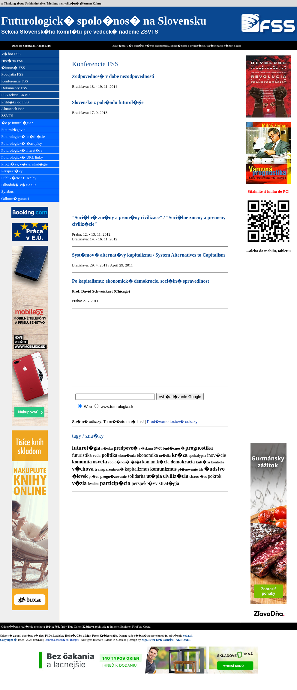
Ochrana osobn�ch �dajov (62, 639)
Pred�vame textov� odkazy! (173, 421)
